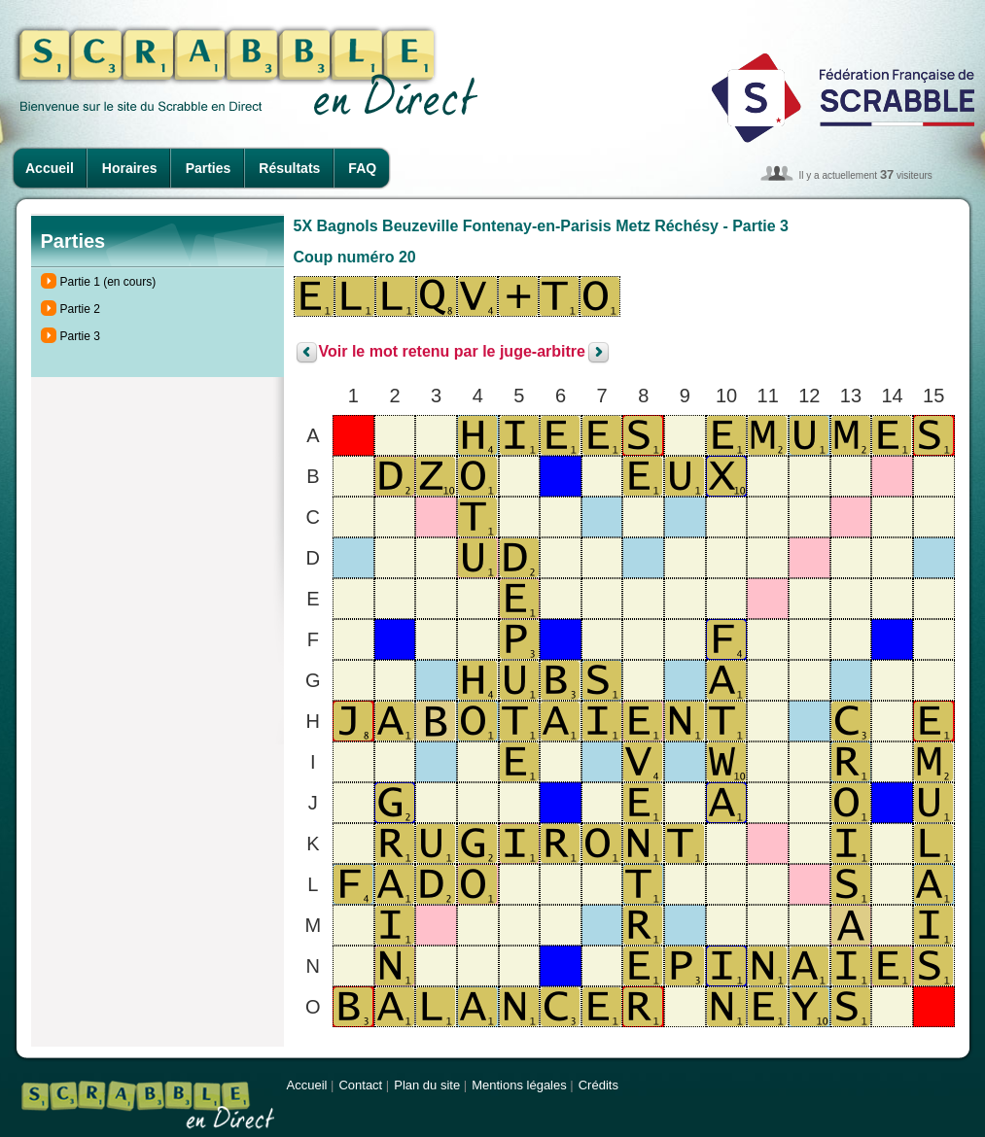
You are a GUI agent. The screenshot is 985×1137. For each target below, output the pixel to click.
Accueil (49, 168)
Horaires (130, 168)
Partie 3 (80, 336)
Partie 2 (80, 309)
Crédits (598, 1085)
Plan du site (427, 1085)
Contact (360, 1085)
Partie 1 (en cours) (108, 282)
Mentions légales (519, 1085)
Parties (208, 168)
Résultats (289, 168)
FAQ (362, 168)
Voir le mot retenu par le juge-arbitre (452, 352)
